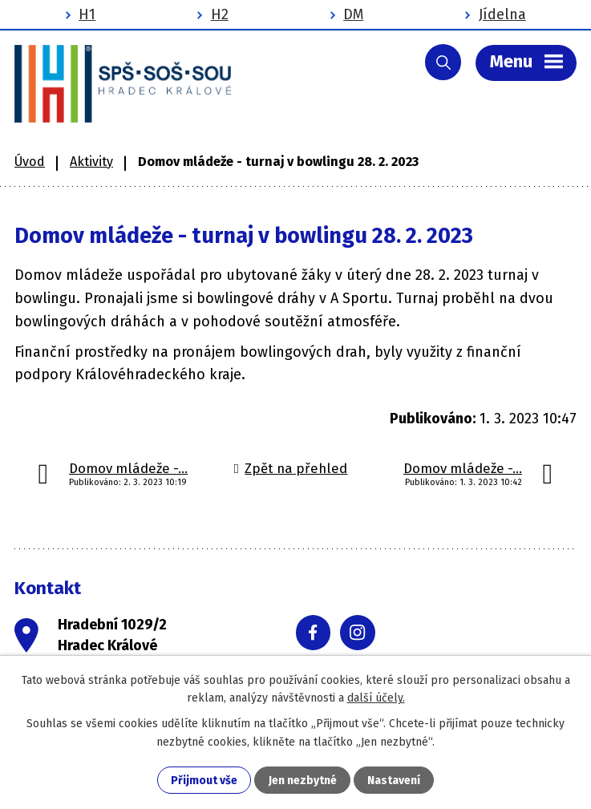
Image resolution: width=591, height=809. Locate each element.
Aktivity (91, 161)
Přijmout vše (204, 780)
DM (353, 14)
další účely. (376, 698)
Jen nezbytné (303, 780)
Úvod (29, 161)
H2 (220, 14)
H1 (87, 14)
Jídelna (502, 14)
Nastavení (393, 780)
